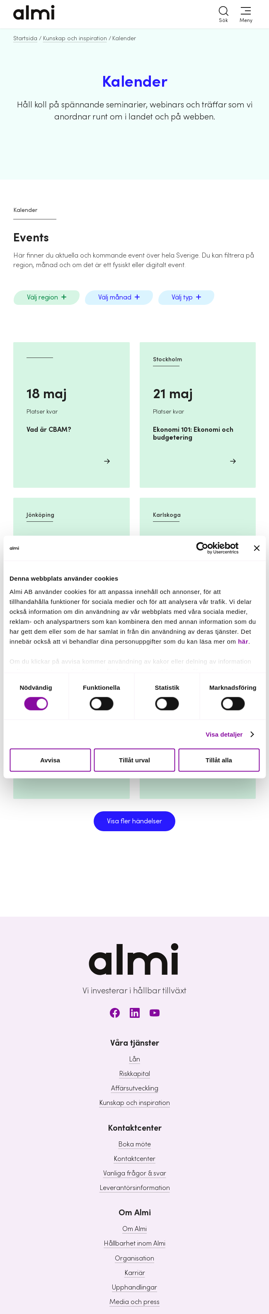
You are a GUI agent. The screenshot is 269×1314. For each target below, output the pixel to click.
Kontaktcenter (134, 1159)
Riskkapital (134, 1074)
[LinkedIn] (135, 1014)
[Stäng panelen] (256, 548)
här (243, 641)
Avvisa (50, 760)
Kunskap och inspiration (75, 38)
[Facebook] (115, 1014)
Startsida (25, 38)
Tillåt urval (134, 760)
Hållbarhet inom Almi (134, 1243)
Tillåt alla (219, 760)
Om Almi (134, 1229)
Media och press (134, 1302)
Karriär (134, 1273)
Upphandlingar (134, 1287)
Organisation (134, 1258)
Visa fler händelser (134, 821)
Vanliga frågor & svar (134, 1173)
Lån (134, 1059)
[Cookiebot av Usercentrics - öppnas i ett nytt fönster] (202, 548)
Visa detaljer (224, 733)
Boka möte (134, 1144)
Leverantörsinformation (134, 1188)
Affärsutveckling (134, 1088)
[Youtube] (155, 1014)
